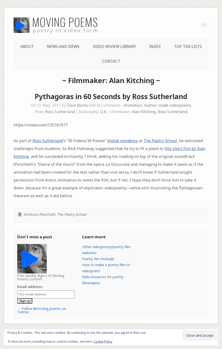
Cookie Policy (103, 341)
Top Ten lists (188, 46)
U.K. (103, 111)
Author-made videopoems (167, 105)
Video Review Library (114, 46)
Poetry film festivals (98, 259)
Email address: (30, 286)
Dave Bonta (77, 105)
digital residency (122, 140)
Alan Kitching (144, 111)
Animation (133, 105)
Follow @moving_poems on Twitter (41, 310)
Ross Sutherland (60, 111)
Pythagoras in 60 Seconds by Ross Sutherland (111, 96)
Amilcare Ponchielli (39, 214)
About (27, 46)
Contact (111, 61)
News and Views (63, 46)
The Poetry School (160, 140)
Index (155, 46)
